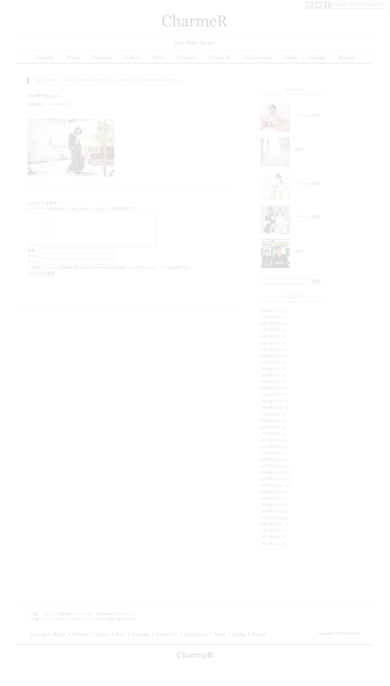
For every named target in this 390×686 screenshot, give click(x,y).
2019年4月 (270, 446)
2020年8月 (270, 369)
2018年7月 (270, 505)
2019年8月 (270, 421)
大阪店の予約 (345, 5)
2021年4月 (270, 330)
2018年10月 (271, 485)
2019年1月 (270, 466)
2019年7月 (270, 427)
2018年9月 (270, 492)
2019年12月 (271, 395)
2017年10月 (271, 524)
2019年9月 (270, 414)
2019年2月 (270, 459)
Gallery (132, 58)
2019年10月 (271, 408)
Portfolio (102, 58)
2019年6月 (270, 434)
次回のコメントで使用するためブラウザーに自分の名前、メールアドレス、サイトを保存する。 (113, 274)
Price (159, 58)
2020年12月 (271, 356)
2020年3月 (270, 375)
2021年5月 (270, 323)
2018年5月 (270, 518)
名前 (33, 257)
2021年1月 (270, 349)
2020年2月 (270, 382)
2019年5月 (270, 440)
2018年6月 (270, 511)
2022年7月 (270, 317)
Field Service (258, 58)
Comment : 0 (60, 104)
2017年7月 (270, 544)
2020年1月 (270, 388)
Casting (317, 58)
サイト (33, 268)
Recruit (346, 58)
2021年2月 (270, 343)
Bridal (291, 58)
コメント (37, 252)
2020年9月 (270, 362)
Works (73, 58)
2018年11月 (271, 479)
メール (35, 263)
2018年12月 (271, 472)
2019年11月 (271, 401)
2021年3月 (270, 336)
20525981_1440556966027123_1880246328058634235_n (109, 81)
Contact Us (220, 58)
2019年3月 (270, 453)
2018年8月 (270, 498)
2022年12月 (271, 310)
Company (186, 58)
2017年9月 (270, 531)
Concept (45, 58)
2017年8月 (270, 537)
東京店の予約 (374, 5)
